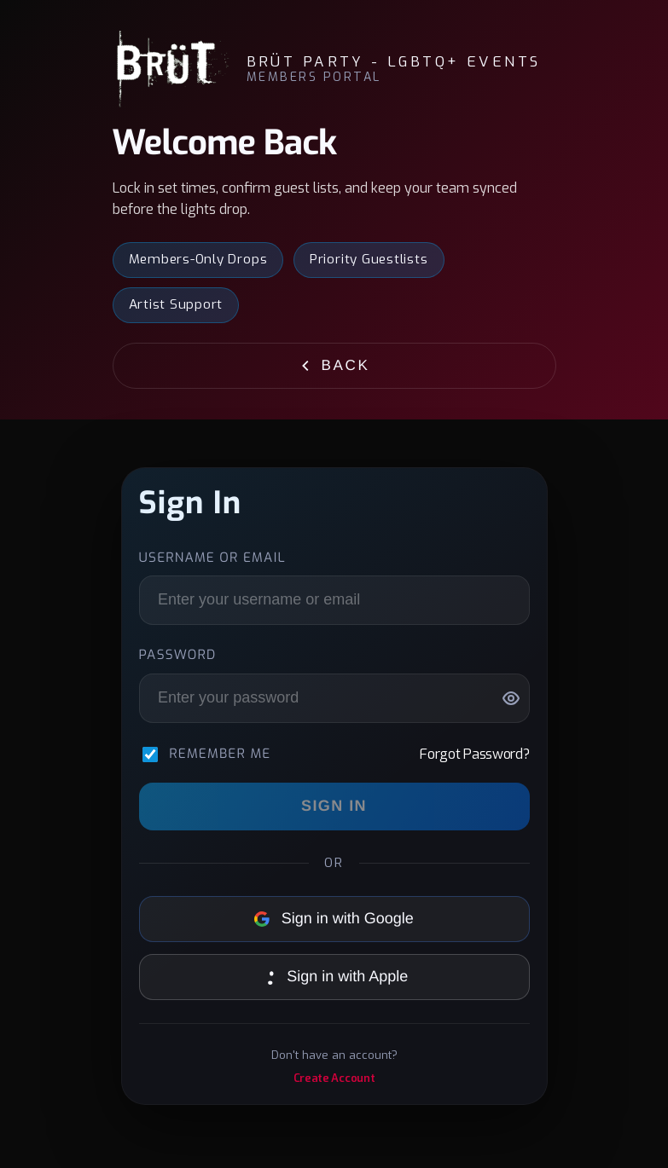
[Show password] (511, 698)
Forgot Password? (474, 754)
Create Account (334, 1078)
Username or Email (212, 558)
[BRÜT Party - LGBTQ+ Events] (171, 69)
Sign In (334, 805)
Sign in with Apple (334, 976)
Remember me (219, 754)
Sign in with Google (334, 918)
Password (178, 655)
